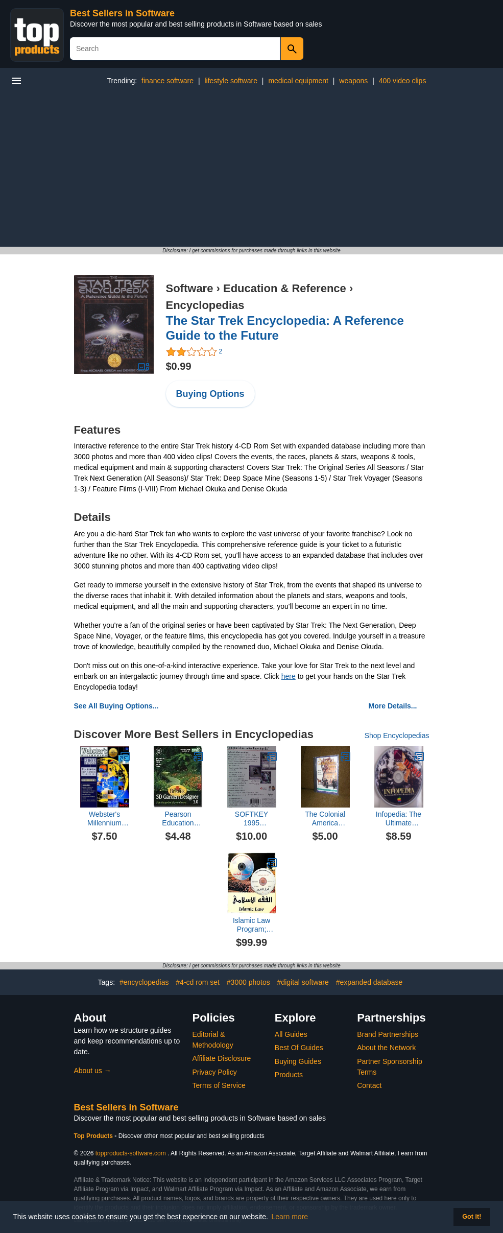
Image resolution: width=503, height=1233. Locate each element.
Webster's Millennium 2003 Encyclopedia (104, 818)
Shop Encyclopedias (397, 735)
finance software (167, 81)
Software (189, 288)
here (288, 676)
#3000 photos (248, 982)
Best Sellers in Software (122, 13)
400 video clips (402, 81)
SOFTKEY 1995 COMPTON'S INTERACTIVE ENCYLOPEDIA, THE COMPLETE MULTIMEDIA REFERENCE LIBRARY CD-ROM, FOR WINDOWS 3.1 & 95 (251, 818)
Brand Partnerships (387, 1034)
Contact (369, 1085)
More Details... (393, 706)
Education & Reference (284, 288)
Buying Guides (298, 1061)
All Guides (291, 1034)
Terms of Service (219, 1085)
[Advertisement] (251, 170)
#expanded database (369, 982)
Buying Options (210, 394)
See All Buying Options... (116, 706)
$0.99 (178, 366)
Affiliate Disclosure (222, 1058)
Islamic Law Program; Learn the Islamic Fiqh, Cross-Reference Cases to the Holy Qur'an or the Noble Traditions (252, 925)
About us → (92, 1070)
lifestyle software (230, 81)
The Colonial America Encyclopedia (325, 818)
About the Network (386, 1048)
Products (289, 1075)
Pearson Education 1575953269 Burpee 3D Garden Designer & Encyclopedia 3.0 (178, 818)
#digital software (303, 982)
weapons (353, 81)
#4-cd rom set (198, 982)
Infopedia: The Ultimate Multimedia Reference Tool (399, 818)
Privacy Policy (215, 1072)
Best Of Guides (299, 1048)
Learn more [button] (290, 1217)
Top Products (94, 1136)
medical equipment (298, 81)
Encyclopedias (205, 305)
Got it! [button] (471, 1216)
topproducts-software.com (130, 1153)
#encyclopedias (144, 982)
